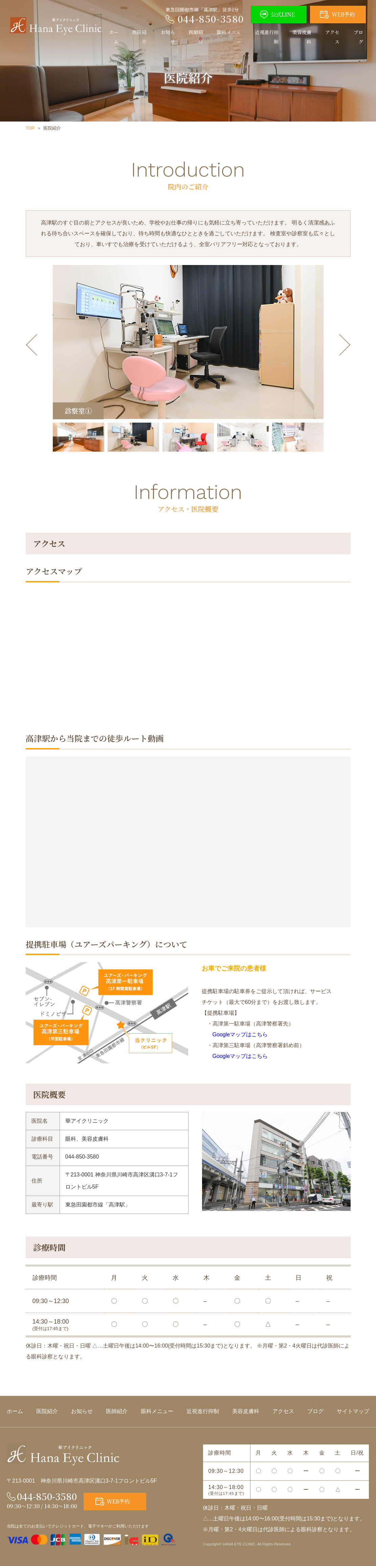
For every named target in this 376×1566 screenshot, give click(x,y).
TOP (30, 128)
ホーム (113, 37)
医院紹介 (139, 37)
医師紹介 (196, 37)
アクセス (332, 37)
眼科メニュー (229, 37)
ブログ (358, 37)
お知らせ (168, 37)
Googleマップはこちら (235, 1034)
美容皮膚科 (301, 37)
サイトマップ (353, 1411)
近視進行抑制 (267, 37)
